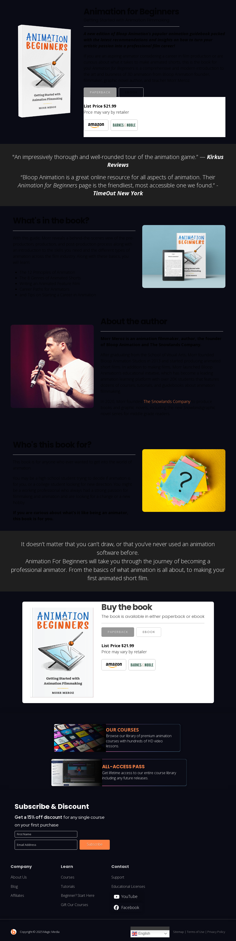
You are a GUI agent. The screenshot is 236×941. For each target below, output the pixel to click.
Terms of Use (195, 932)
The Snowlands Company (167, 401)
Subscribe (95, 844)
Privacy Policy (216, 932)
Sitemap (178, 932)
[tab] (100, 92)
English (141, 933)
